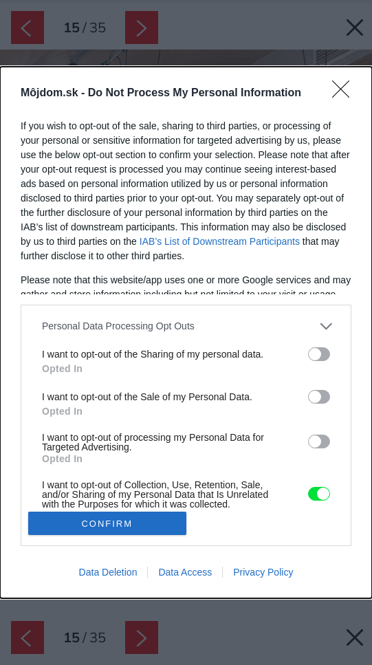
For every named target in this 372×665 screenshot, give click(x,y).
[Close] (345, 93)
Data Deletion (108, 572)
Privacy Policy (263, 572)
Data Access (185, 572)
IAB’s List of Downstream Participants (220, 241)
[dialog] (186, 332)
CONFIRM (107, 524)
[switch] (319, 354)
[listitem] (186, 326)
